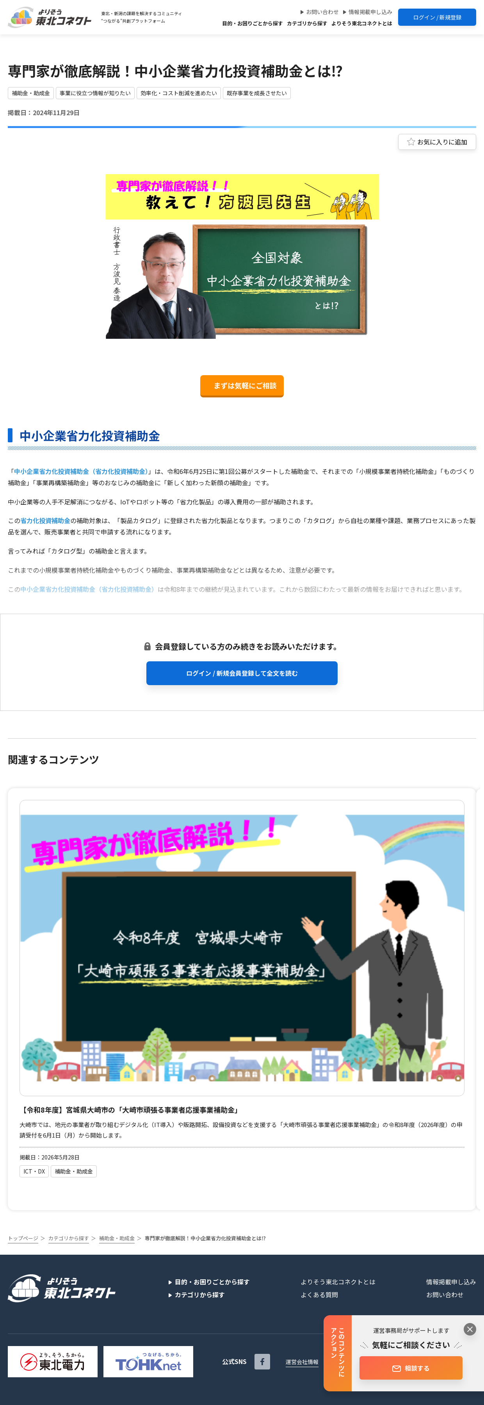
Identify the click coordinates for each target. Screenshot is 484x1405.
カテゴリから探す (307, 23)
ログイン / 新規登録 (437, 17)
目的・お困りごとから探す (252, 23)
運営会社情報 (302, 1362)
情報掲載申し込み (370, 12)
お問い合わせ (322, 12)
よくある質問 (319, 1294)
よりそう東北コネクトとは (361, 23)
